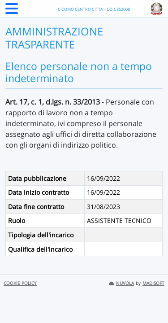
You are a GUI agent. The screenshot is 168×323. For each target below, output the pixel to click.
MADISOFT (153, 283)
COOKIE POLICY (20, 283)
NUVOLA (121, 283)
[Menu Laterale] (11, 11)
